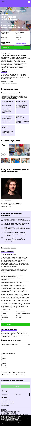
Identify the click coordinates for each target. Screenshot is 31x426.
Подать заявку (6, 47)
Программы (4, 394)
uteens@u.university (16, 305)
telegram (4, 397)
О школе (18, 394)
